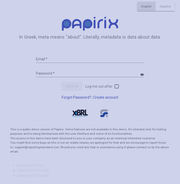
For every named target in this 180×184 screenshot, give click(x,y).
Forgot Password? (76, 97)
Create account (105, 97)
